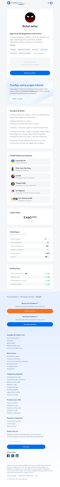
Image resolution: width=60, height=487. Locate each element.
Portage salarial (12, 366)
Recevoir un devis (30, 73)
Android (13, 49)
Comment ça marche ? (14, 421)
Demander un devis (13, 356)
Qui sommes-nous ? (13, 338)
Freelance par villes (14, 400)
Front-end (43, 49)
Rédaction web (12, 384)
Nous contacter (12, 426)
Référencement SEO (13, 382)
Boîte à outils (11, 343)
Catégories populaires (15, 374)
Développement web (13, 377)
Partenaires (11, 369)
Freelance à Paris (12, 403)
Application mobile (24, 49)
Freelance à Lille (12, 410)
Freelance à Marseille (14, 408)
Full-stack (14, 53)
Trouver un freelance (13, 359)
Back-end (35, 49)
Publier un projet (17, 99)
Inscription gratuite (30, 324)
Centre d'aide (11, 424)
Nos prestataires (12, 364)
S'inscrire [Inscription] (26, 447)
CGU (36, 476)
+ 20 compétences (38, 53)
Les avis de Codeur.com (14, 348)
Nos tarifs (10, 340)
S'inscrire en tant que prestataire (17, 361)
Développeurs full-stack (27, 297)
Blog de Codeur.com (13, 345)
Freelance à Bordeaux (14, 413)
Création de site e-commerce (16, 379)
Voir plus (12, 45)
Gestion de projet (24, 53)
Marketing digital (12, 390)
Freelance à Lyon (12, 405)
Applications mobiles (13, 392)
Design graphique (12, 387)
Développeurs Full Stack (25, 200)
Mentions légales (11, 476)
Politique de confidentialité (25, 476)
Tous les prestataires (13, 297)
